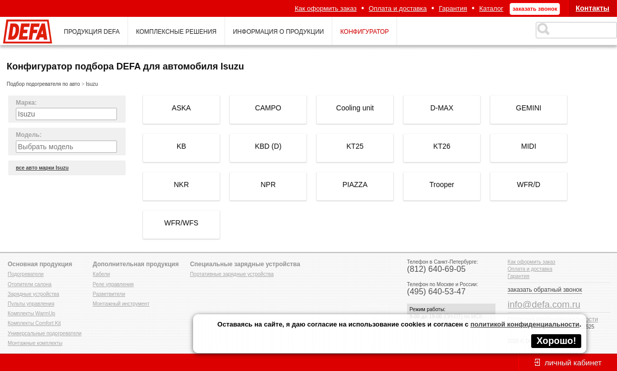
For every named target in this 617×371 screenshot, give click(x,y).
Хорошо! (556, 341)
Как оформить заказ (326, 8)
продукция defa (92, 31)
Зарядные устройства (33, 294)
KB (181, 146)
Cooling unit (355, 108)
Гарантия (453, 8)
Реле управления (113, 284)
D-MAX (441, 108)
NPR (268, 184)
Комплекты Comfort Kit (34, 323)
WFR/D (528, 184)
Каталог (491, 8)
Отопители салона (30, 284)
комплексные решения (176, 31)
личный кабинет (573, 362)
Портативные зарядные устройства (232, 274)
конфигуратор (364, 31)
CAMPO (268, 108)
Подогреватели (25, 274)
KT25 (354, 146)
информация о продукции (278, 31)
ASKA (181, 108)
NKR (181, 184)
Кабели (101, 274)
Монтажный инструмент (121, 304)
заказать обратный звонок (545, 289)
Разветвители (109, 294)
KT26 (441, 146)
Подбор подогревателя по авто (43, 84)
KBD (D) (268, 146)
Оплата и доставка (398, 8)
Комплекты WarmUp (31, 313)
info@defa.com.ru (544, 304)
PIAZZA (354, 184)
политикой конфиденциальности (524, 324)
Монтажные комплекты (35, 343)
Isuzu (92, 84)
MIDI (528, 146)
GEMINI (528, 108)
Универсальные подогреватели (45, 333)
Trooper (442, 184)
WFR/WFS (181, 223)
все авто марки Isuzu (42, 168)
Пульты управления (31, 304)
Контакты (592, 8)
